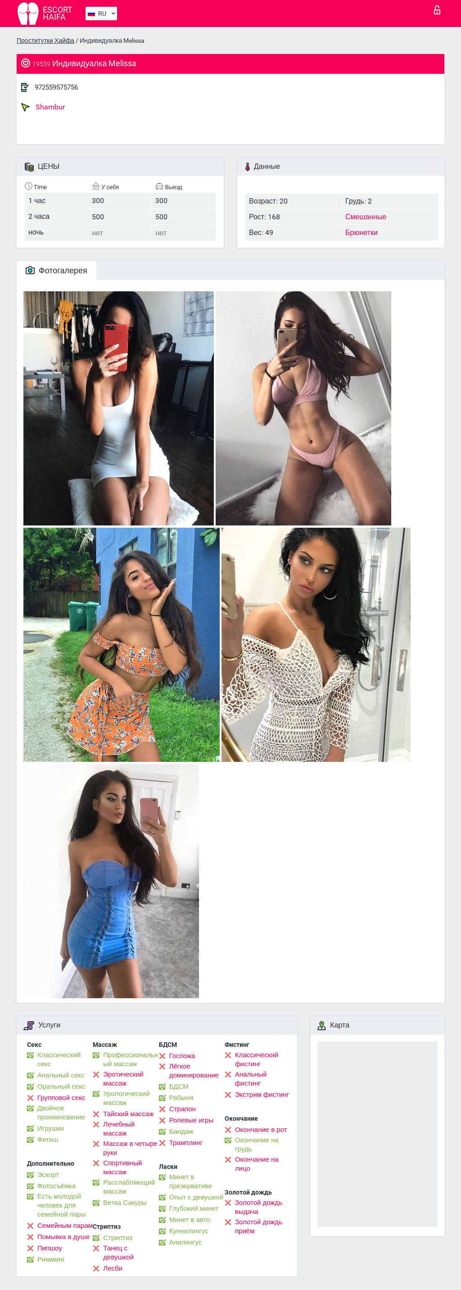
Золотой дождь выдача (258, 1207)
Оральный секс (61, 1086)
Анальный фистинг (251, 1078)
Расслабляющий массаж (129, 1186)
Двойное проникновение (61, 1112)
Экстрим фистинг (262, 1095)
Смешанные (365, 217)
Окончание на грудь (257, 1144)
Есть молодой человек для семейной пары (61, 1205)
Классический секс (59, 1059)
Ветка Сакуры (124, 1203)
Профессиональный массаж (130, 1059)
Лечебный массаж (119, 1128)
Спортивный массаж (122, 1167)
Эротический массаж (123, 1078)
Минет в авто (189, 1220)
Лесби (112, 1268)
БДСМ (179, 1086)
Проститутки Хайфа (45, 40)
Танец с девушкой (118, 1252)
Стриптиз (117, 1238)
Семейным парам (65, 1226)
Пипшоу (49, 1248)
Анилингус (185, 1242)
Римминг (51, 1259)
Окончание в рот (261, 1130)
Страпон (182, 1109)
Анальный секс (61, 1075)
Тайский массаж (128, 1114)
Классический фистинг (256, 1059)
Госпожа (182, 1056)
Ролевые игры (191, 1120)
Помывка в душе (63, 1237)
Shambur (43, 107)
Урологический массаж (126, 1098)
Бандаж (181, 1131)
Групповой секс (61, 1098)
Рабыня (181, 1098)
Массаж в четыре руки (130, 1148)
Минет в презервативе (190, 1181)
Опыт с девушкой (196, 1197)
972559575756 (56, 87)
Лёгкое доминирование (194, 1070)
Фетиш (48, 1140)
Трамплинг (186, 1143)
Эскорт (48, 1175)
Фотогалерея (56, 270)
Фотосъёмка (56, 1186)
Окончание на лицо (257, 1163)
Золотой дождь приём (258, 1226)
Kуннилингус (188, 1231)
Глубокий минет (194, 1208)
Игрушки (50, 1128)
